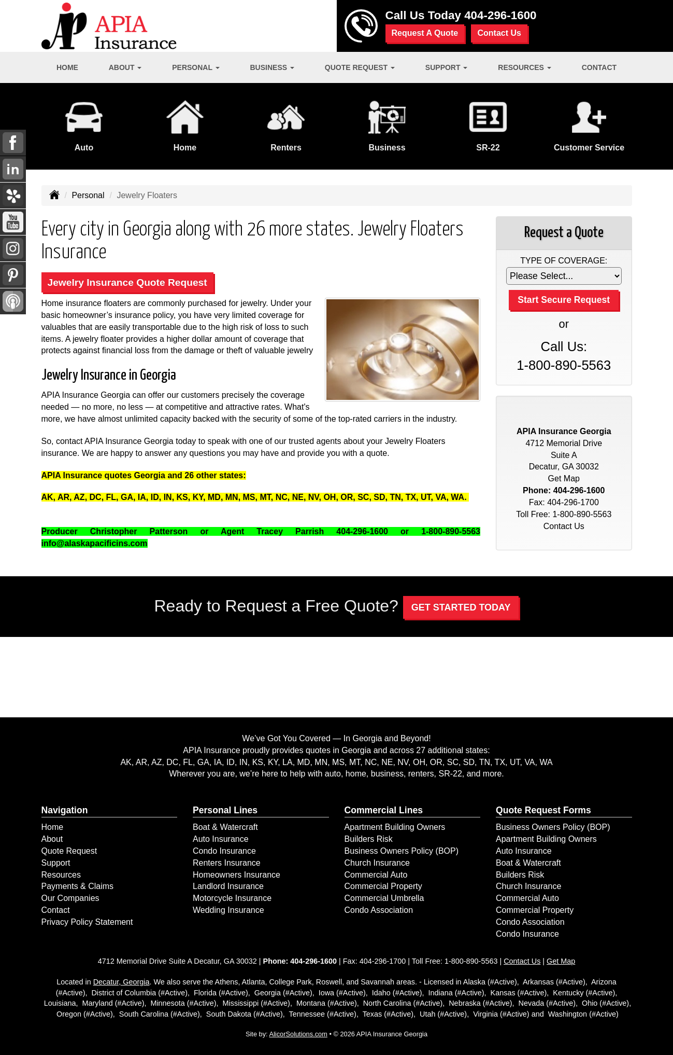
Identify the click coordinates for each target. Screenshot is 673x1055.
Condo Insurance (224, 850)
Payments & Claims (77, 886)
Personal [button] (195, 67)
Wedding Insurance (228, 910)
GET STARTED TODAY (461, 607)
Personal (87, 195)
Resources (61, 874)
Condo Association (379, 910)
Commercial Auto (376, 874)
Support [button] (446, 67)
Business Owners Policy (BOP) (402, 850)
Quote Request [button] (360, 67)
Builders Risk (369, 839)
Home (67, 67)
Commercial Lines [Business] (384, 810)
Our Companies (70, 898)
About (52, 839)
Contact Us (499, 33)
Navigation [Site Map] (64, 810)
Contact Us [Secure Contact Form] (563, 526)
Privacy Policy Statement (87, 922)
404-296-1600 (500, 15)
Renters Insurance (227, 862)
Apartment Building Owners (395, 827)
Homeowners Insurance (236, 874)
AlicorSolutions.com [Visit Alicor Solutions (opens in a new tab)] (298, 1034)
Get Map (564, 478)
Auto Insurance (221, 839)
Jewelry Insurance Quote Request (127, 282)
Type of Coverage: (563, 260)
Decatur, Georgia (121, 982)
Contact (599, 67)
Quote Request (69, 850)
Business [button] (272, 67)
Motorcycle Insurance (232, 898)
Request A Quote (425, 33)
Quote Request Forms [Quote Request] (543, 810)
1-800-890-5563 (564, 365)
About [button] (125, 67)
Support (55, 862)
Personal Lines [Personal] (225, 810)
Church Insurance (377, 862)
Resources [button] (524, 67)
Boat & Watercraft (225, 827)
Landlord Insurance (228, 886)
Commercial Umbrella (384, 898)
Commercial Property (383, 886)
